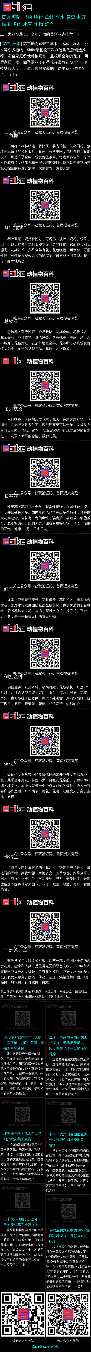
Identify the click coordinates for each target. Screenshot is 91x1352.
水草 (27, 24)
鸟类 (27, 16)
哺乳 (17, 16)
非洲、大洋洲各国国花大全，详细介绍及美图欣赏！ (68, 1139)
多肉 (17, 24)
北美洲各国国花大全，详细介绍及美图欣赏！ (22, 1136)
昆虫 (70, 16)
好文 (49, 24)
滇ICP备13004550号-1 (46, 1346)
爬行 (38, 16)
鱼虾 (49, 16)
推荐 (16, 44)
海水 (60, 16)
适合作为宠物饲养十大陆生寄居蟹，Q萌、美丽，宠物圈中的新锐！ (23, 1043)
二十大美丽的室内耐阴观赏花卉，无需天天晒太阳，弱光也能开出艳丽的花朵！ (68, 1046)
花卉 (81, 16)
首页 (6, 16)
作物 (38, 24)
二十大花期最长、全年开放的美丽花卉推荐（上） (22, 1222)
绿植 (6, 24)
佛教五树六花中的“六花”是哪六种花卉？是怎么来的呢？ (69, 1235)
